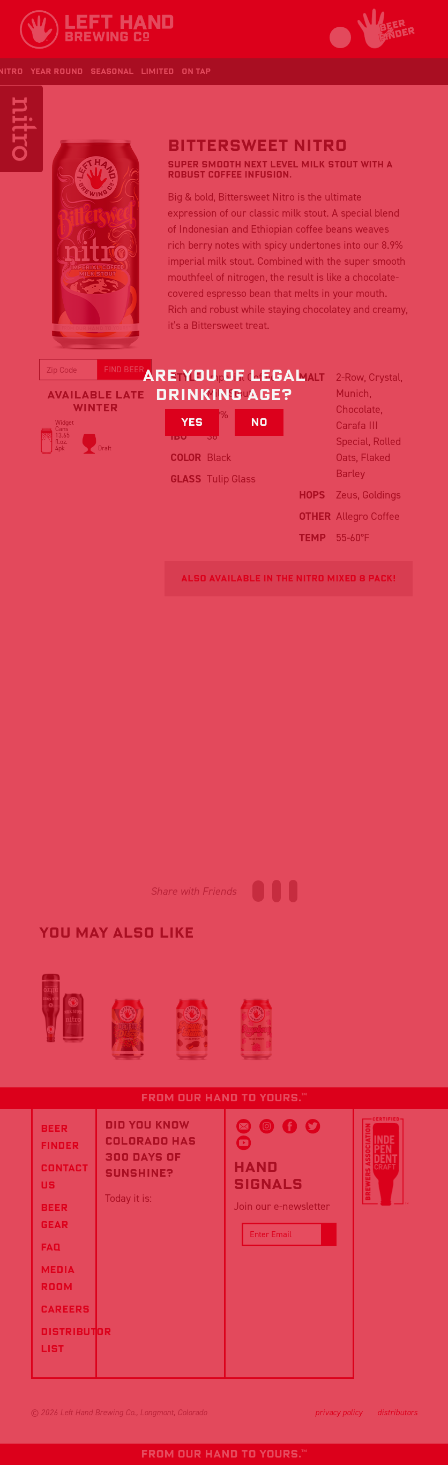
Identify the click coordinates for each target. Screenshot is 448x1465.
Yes (192, 422)
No (259, 422)
